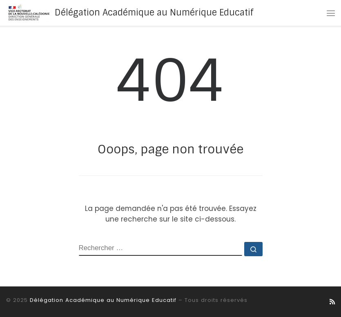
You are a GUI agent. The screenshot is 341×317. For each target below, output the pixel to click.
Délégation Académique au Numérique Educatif (103, 300)
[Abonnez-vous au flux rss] (332, 302)
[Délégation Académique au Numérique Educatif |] (29, 12)
